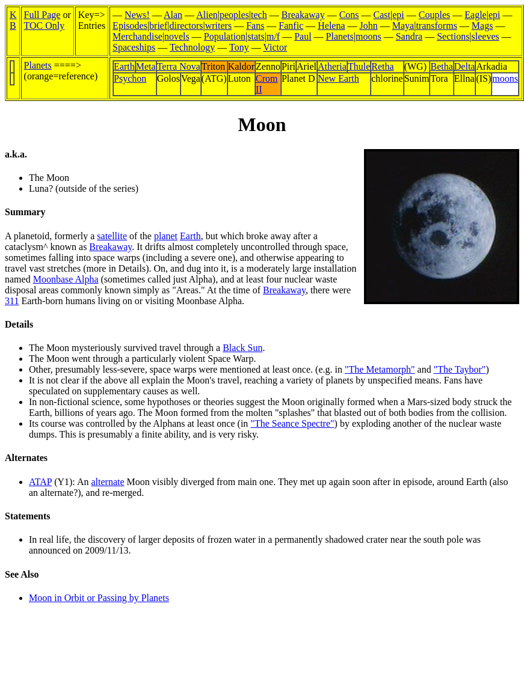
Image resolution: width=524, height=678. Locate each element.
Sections (453, 36)
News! (137, 15)
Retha (382, 66)
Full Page (42, 15)
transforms (436, 25)
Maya (403, 25)
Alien (207, 15)
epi (398, 15)
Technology (192, 47)
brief (158, 25)
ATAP (40, 482)
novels (177, 36)
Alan (173, 15)
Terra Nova (178, 66)
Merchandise (137, 36)
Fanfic (291, 25)
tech (259, 15)
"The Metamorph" (380, 369)
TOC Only (44, 25)
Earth (124, 66)
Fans (255, 25)
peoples (234, 15)
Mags (482, 25)
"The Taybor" (460, 369)
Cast (382, 15)
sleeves (485, 36)
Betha (441, 66)
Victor (275, 47)
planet (165, 236)
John (369, 25)
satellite (112, 236)
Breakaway (303, 15)
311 (12, 301)
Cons (349, 15)
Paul (302, 36)
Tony (239, 47)
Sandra (409, 36)
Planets (340, 36)
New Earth (338, 78)
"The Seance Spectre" (292, 423)
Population (224, 36)
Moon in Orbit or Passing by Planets (99, 598)
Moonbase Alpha (66, 279)
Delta (464, 66)
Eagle (475, 15)
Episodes (130, 25)
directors (186, 25)
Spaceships (134, 47)
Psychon (130, 78)
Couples (434, 15)
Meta (146, 66)
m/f (273, 36)
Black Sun (242, 348)
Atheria (332, 66)
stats (255, 36)
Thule (359, 66)
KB (13, 20)
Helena (331, 25)
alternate (107, 482)
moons (368, 36)
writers (218, 25)
